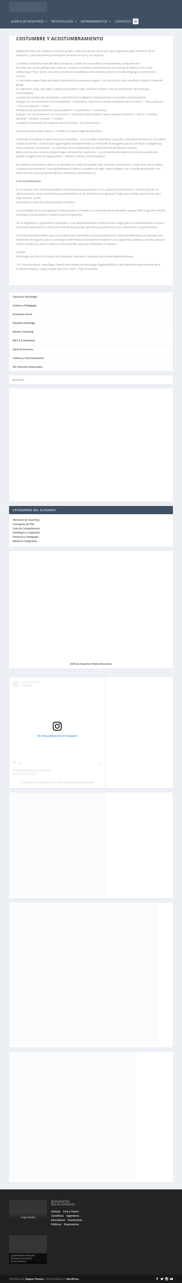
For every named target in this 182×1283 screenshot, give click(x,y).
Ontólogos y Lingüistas (26, 532)
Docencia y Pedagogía (26, 536)
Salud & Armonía (23, 349)
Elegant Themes (34, 1279)
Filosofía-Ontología (24, 323)
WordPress (72, 1279)
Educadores (58, 1220)
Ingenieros (72, 1215)
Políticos (56, 1224)
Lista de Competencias (26, 528)
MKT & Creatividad (24, 340)
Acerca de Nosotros (29, 21)
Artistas (55, 1211)
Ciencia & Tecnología (25, 296)
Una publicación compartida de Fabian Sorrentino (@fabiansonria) (57, 782)
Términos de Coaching (26, 519)
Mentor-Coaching (23, 331)
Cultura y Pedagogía (25, 305)
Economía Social (22, 314)
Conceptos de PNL (23, 524)
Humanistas (75, 1220)
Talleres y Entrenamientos (28, 358)
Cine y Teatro (71, 1211)
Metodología (64, 21)
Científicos (57, 1215)
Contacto (123, 21)
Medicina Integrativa (25, 541)
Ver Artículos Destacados (27, 366)
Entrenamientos (96, 21)
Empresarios (71, 1224)
